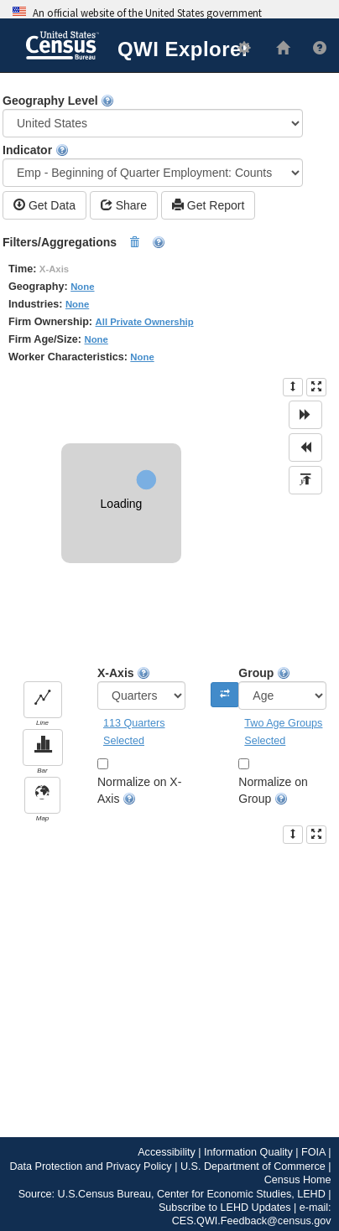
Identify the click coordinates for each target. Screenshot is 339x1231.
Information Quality (248, 1152)
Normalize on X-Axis (139, 790)
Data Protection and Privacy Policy (90, 1166)
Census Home (297, 1180)
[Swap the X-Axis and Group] (225, 694)
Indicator (153, 165)
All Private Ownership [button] (145, 322)
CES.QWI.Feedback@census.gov (251, 1221)
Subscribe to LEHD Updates (225, 1207)
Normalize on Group (272, 790)
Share (124, 205)
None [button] (82, 287)
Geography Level (153, 115)
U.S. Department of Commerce (253, 1166)
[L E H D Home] (276, 49)
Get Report (208, 205)
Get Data (44, 205)
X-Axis (141, 688)
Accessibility (167, 1152)
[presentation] (293, 387)
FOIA (313, 1152)
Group (282, 688)
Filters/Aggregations (84, 243)
